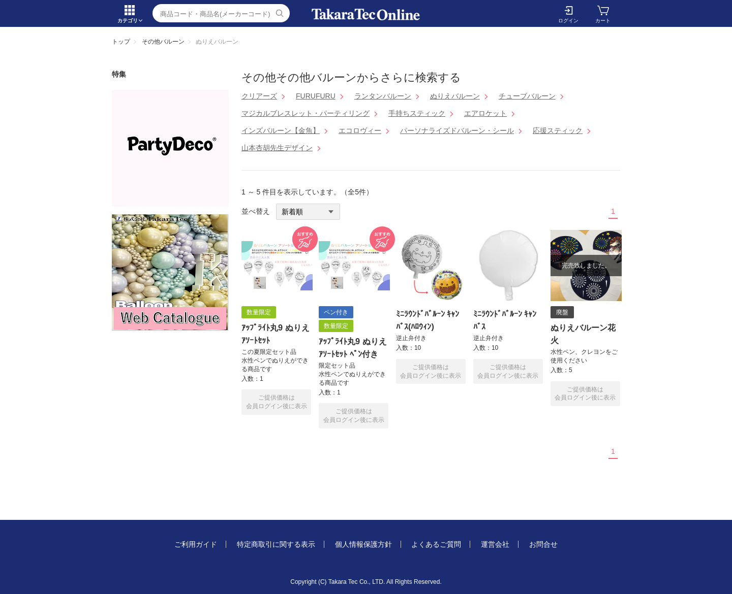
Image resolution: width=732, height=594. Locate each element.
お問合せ (543, 544)
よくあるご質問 (436, 544)
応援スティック (558, 130)
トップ (121, 41)
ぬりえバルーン (455, 96)
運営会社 (495, 544)
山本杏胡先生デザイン (277, 148)
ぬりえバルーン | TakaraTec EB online (366, 14)
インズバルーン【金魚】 (280, 130)
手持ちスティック (416, 113)
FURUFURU (316, 96)
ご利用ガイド (195, 544)
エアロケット (485, 113)
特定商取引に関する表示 (276, 544)
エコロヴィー (360, 130)
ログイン (568, 20)
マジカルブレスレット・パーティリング (305, 113)
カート (603, 20)
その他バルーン (163, 41)
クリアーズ (259, 96)
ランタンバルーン (382, 96)
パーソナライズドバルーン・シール (457, 130)
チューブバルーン (527, 96)
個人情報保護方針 (363, 544)
